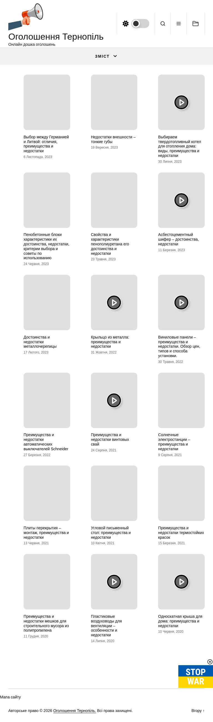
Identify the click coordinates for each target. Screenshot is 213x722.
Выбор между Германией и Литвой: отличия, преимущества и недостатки (46, 144)
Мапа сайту (10, 697)
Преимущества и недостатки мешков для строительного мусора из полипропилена (46, 623)
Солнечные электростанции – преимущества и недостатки (174, 442)
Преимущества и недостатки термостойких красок (181, 533)
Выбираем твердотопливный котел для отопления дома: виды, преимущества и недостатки (179, 146)
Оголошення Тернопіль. (74, 710)
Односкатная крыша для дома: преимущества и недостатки (180, 621)
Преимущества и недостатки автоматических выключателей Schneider (46, 442)
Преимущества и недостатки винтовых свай (110, 439)
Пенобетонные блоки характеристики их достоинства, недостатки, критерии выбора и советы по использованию (46, 246)
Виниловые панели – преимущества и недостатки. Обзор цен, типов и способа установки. (179, 346)
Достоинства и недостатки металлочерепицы (40, 342)
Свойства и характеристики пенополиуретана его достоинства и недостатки (110, 243)
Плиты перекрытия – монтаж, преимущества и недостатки (46, 533)
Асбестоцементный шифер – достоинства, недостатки (178, 239)
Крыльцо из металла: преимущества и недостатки (110, 342)
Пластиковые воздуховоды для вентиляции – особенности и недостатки (106, 625)
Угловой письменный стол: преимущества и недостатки (111, 533)
